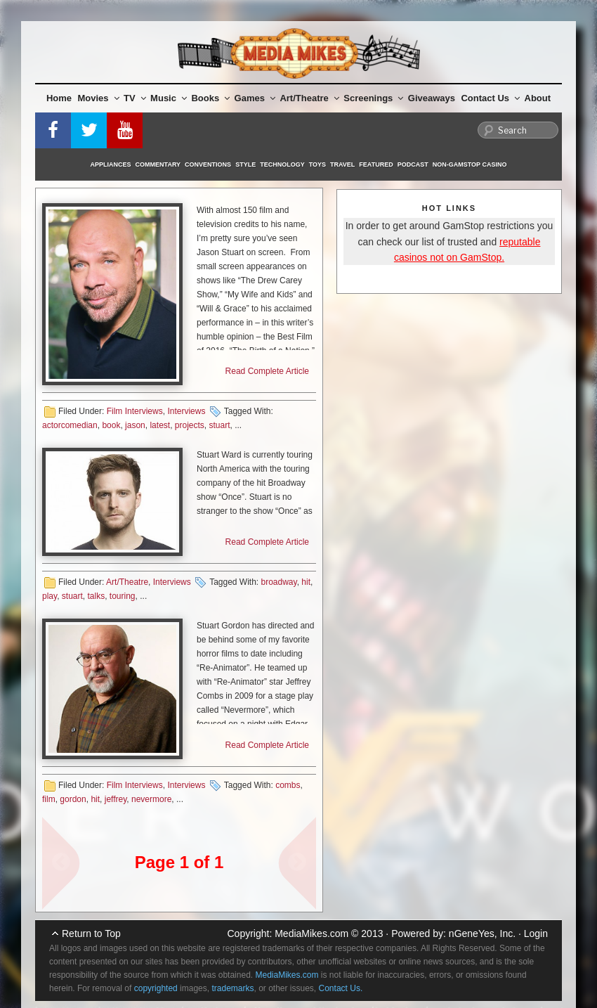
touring (123, 596)
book (111, 425)
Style (245, 164)
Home (59, 98)
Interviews (186, 411)
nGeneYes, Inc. (482, 933)
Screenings (373, 98)
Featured (376, 164)
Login (536, 933)
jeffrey (116, 799)
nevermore (151, 799)
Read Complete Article (267, 371)
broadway (279, 582)
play (49, 596)
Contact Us (490, 98)
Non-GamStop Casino (470, 164)
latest (160, 425)
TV (135, 98)
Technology (282, 164)
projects (189, 425)
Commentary (158, 164)
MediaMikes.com (311, 933)
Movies (98, 98)
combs (287, 785)
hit (305, 582)
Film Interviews (135, 411)
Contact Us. (341, 988)
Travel (342, 164)
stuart (219, 425)
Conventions (208, 164)
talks (96, 596)
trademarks (232, 988)
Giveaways (431, 98)
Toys (317, 164)
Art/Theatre (309, 98)
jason (135, 425)
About (538, 98)
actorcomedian (70, 425)
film (48, 799)
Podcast (413, 164)
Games (255, 98)
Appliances (111, 164)
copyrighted (156, 988)
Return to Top (91, 933)
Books (210, 98)
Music (168, 98)
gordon (73, 799)
